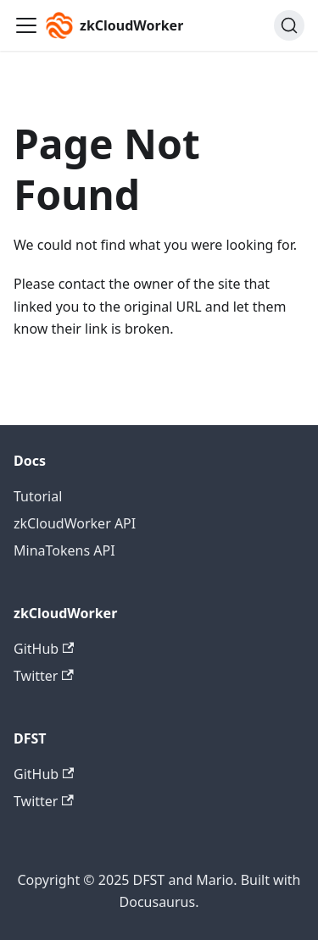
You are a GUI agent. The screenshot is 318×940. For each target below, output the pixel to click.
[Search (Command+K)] (289, 25)
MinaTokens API (64, 550)
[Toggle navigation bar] (26, 25)
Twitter (44, 675)
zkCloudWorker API (75, 523)
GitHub (44, 648)
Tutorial (38, 496)
